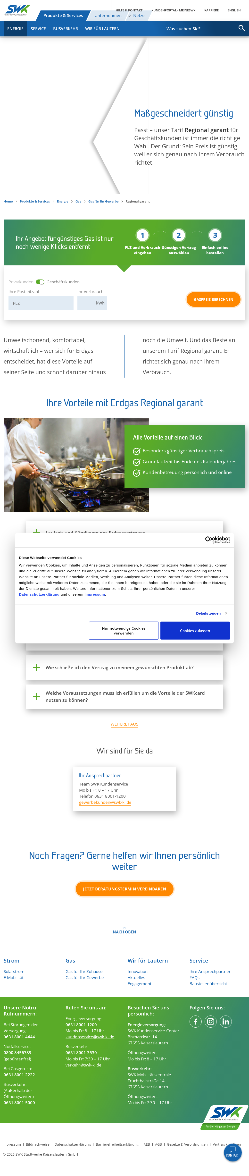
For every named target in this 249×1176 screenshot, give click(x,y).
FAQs (194, 977)
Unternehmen (108, 15)
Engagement (139, 983)
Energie (15, 28)
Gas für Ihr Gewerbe (103, 201)
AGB (158, 1144)
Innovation (138, 971)
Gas (78, 201)
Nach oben (124, 932)
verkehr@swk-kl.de (83, 1065)
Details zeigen (208, 613)
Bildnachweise (38, 1144)
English (234, 10)
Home (8, 201)
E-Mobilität (14, 977)
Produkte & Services (63, 15)
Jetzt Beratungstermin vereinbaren (124, 889)
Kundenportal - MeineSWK (173, 10)
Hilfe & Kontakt (129, 10)
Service (38, 28)
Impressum (94, 594)
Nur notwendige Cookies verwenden (123, 630)
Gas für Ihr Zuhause (84, 971)
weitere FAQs (124, 724)
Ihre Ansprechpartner (210, 971)
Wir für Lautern (102, 28)
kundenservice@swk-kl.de (90, 1037)
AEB (147, 1144)
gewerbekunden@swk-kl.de (105, 802)
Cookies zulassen (195, 630)
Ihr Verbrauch (90, 291)
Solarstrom (14, 971)
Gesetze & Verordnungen (187, 1144)
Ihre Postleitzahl (23, 291)
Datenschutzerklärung (39, 594)
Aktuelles (136, 977)
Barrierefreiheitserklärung (117, 1144)
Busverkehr (65, 28)
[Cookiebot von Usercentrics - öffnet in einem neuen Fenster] (209, 539)
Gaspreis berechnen (213, 299)
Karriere (211, 10)
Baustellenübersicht (208, 983)
